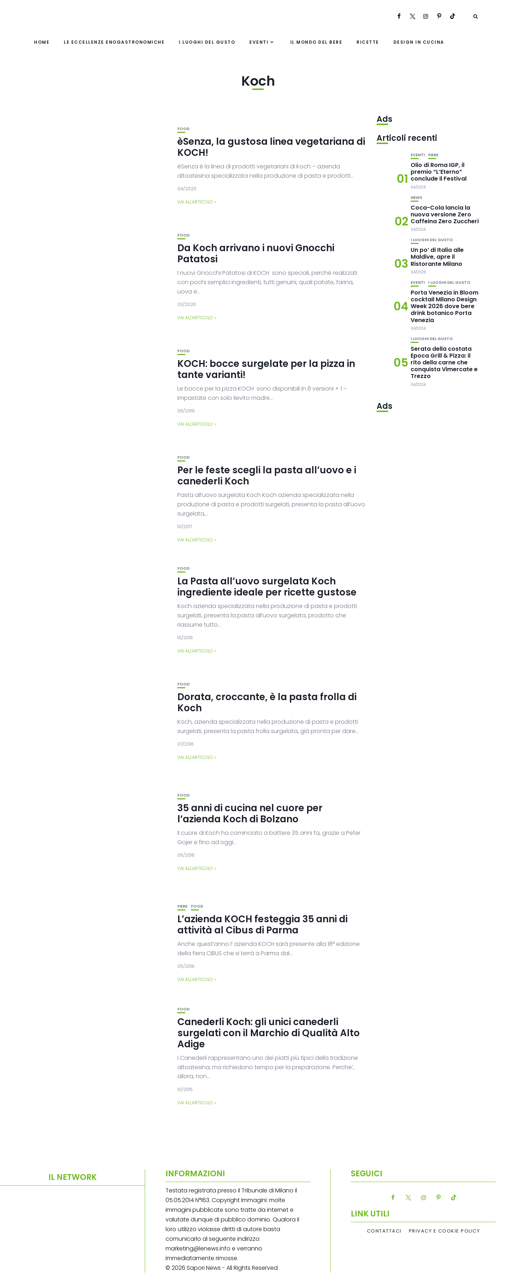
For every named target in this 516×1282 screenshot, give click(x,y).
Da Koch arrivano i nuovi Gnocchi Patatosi (255, 253)
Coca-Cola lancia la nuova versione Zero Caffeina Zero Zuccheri (445, 214)
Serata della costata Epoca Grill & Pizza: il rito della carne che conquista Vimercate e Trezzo (444, 363)
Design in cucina (418, 42)
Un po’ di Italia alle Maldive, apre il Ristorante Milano (437, 257)
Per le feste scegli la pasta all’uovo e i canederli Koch (266, 476)
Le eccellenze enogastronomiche (114, 42)
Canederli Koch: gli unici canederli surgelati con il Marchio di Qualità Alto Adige (268, 1033)
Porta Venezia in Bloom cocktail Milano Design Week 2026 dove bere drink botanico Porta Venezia (444, 306)
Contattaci (384, 1231)
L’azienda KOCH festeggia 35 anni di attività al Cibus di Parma (262, 925)
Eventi (258, 42)
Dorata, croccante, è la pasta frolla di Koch (267, 702)
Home (41, 42)
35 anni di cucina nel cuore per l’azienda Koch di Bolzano (249, 814)
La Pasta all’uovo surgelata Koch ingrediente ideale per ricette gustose (267, 587)
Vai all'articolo (195, 202)
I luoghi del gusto (207, 42)
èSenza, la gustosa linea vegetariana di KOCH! (271, 147)
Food (183, 129)
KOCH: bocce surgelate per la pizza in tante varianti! (266, 369)
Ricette (368, 42)
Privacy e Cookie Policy (444, 1231)
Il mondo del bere (316, 42)
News (416, 198)
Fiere (182, 906)
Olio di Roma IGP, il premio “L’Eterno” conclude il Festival (439, 172)
